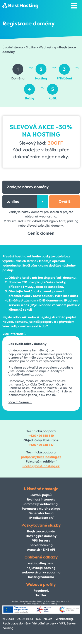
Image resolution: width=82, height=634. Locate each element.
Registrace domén (41, 531)
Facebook (41, 591)
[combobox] (25, 201)
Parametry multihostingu (41, 508)
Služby (31, 47)
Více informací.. (14, 334)
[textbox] (25, 201)
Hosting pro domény (41, 536)
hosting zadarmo (41, 577)
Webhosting (47, 47)
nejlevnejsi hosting (41, 568)
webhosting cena (41, 563)
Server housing (41, 545)
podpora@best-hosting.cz (41, 457)
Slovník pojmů (41, 495)
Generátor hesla (41, 513)
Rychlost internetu (41, 499)
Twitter (41, 595)
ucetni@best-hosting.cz (41, 466)
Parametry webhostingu (41, 504)
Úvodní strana (12, 47)
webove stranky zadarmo (41, 572)
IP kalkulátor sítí (41, 518)
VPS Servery (41, 540)
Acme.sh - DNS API (41, 550)
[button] (64, 201)
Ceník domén (41, 233)
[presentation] (42, 201)
